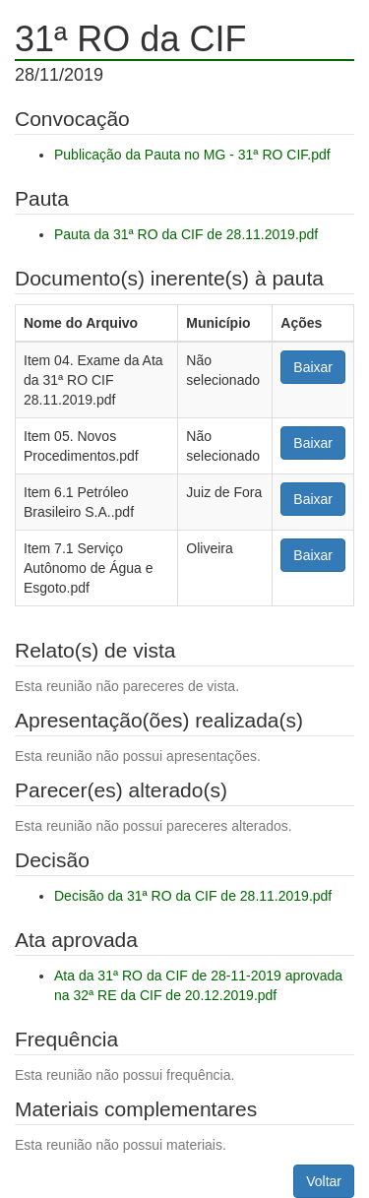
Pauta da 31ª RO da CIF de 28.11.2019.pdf (186, 234)
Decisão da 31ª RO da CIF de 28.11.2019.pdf (193, 896)
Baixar (313, 367)
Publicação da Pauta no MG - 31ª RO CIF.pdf (192, 154)
